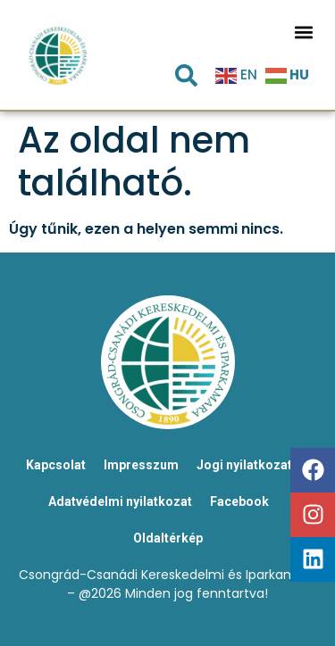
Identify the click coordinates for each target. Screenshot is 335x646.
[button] (303, 31)
